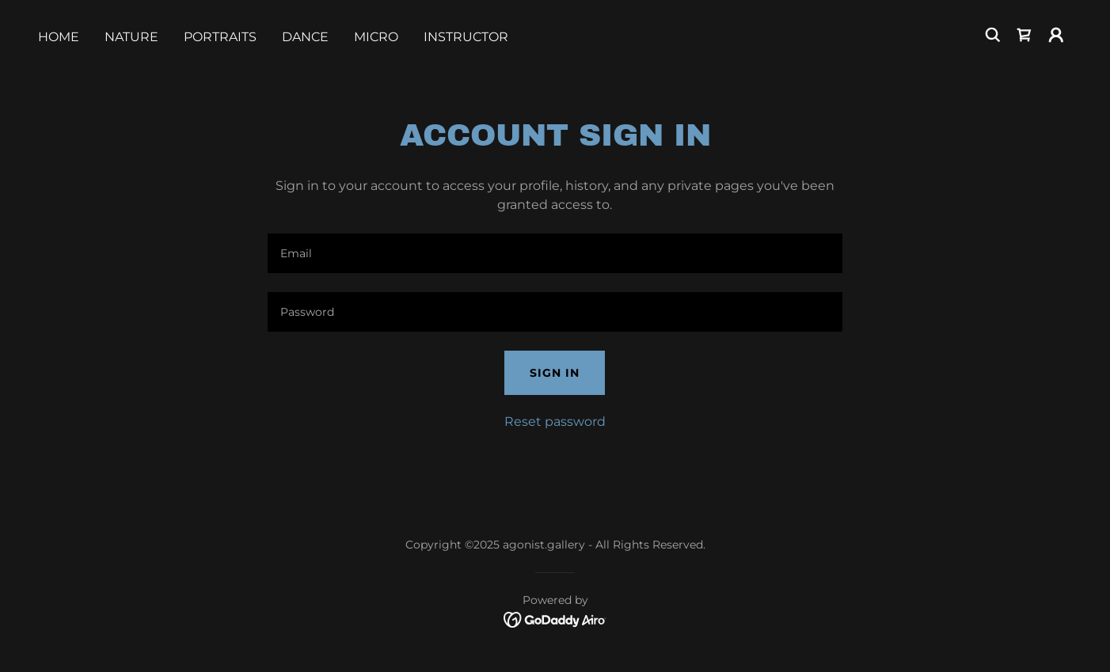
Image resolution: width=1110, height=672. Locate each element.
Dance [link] (305, 36)
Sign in (555, 373)
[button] (1056, 35)
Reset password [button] (555, 421)
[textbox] (555, 253)
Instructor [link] (466, 36)
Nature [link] (131, 36)
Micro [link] (376, 36)
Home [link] (58, 36)
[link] (1024, 35)
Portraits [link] (220, 36)
